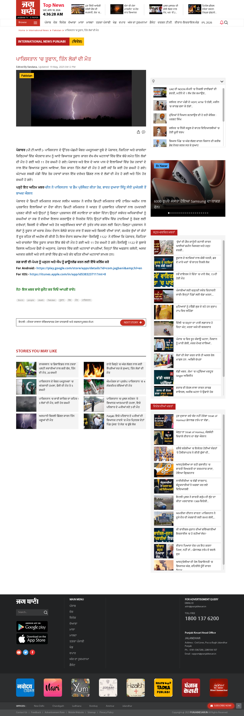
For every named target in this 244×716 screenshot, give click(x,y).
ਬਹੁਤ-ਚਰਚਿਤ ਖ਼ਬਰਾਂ (164, 232)
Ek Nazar (161, 166)
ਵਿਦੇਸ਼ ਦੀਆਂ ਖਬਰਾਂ (163, 406)
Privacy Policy (107, 712)
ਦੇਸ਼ (55, 23)
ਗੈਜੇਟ (152, 23)
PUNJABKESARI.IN (199, 712)
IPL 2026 (206, 23)
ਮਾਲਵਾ (90, 23)
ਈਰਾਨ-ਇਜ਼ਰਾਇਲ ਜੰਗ (187, 23)
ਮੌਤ (76, 300)
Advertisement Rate (55, 712)
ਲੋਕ (69, 300)
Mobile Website (76, 712)
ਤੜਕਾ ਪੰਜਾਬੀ (103, 23)
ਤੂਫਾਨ (61, 300)
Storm (20, 300)
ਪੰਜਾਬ (48, 23)
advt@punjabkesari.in (195, 606)
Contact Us (21, 712)
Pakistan (26, 76)
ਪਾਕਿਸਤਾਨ (86, 300)
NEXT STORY (133, 322)
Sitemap (92, 712)
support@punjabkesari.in (204, 654)
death (41, 300)
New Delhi (39, 706)
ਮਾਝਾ (81, 23)
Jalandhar (127, 706)
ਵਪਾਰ (122, 23)
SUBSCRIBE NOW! (220, 706)
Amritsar (110, 706)
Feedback (36, 712)
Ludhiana (76, 706)
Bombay (93, 706)
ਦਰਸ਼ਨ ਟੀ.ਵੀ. (165, 23)
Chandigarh (58, 706)
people (31, 300)
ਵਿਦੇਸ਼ (62, 23)
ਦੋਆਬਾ (72, 23)
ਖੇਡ (115, 23)
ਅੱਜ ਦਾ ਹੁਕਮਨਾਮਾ (137, 23)
